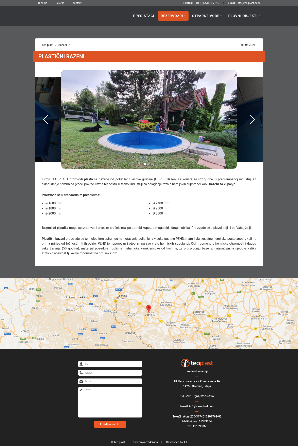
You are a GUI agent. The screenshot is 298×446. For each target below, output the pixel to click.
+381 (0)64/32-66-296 (206, 2)
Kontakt (77, 2)
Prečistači (143, 16)
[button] (145, 164)
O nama (42, 2)
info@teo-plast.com (248, 2)
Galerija (59, 2)
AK (185, 442)
